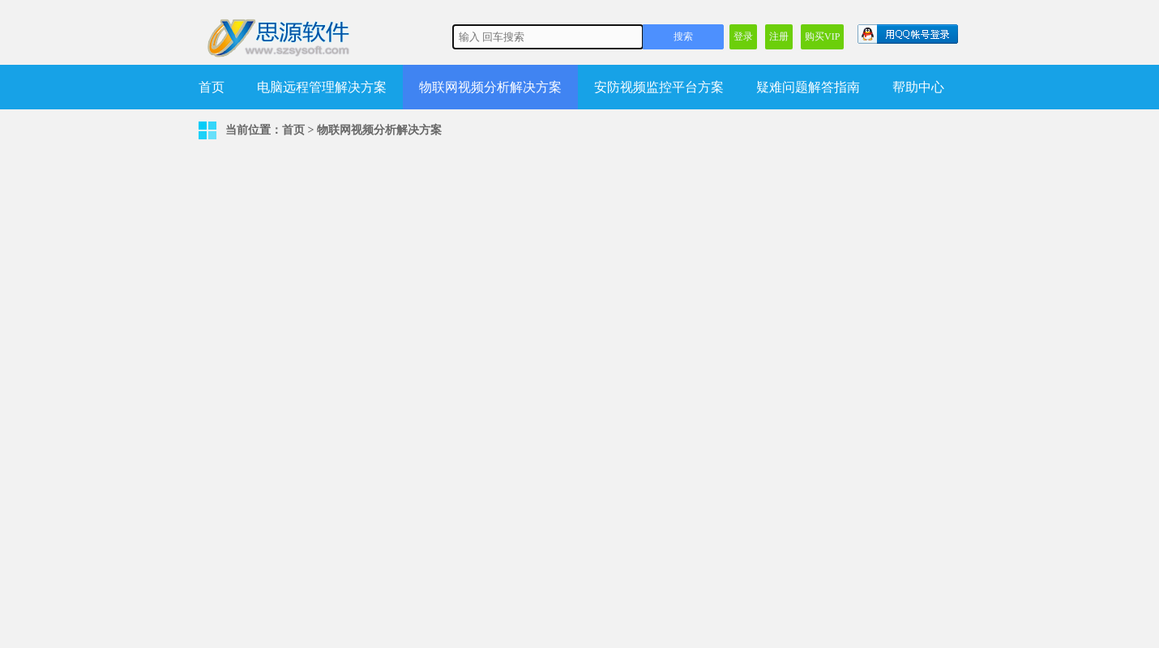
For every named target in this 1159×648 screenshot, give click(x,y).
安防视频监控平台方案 (659, 87)
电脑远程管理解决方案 (322, 87)
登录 (743, 36)
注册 (779, 36)
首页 (212, 87)
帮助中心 (918, 87)
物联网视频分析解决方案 (490, 87)
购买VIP (822, 36)
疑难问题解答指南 (808, 87)
